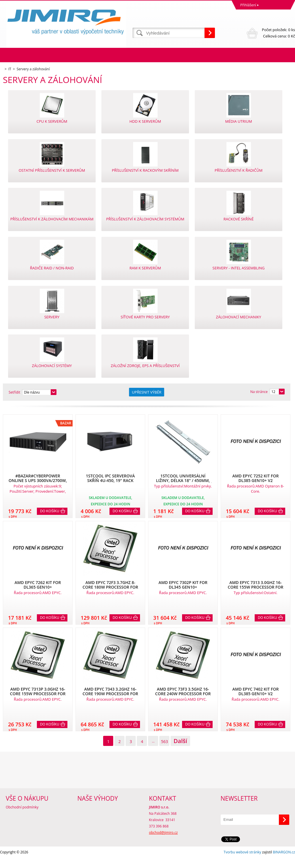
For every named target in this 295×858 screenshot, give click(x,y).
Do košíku (49, 511)
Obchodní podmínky (22, 807)
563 (164, 741)
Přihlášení (248, 5)
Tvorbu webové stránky (242, 852)
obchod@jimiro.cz (163, 832)
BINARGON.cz (284, 852)
